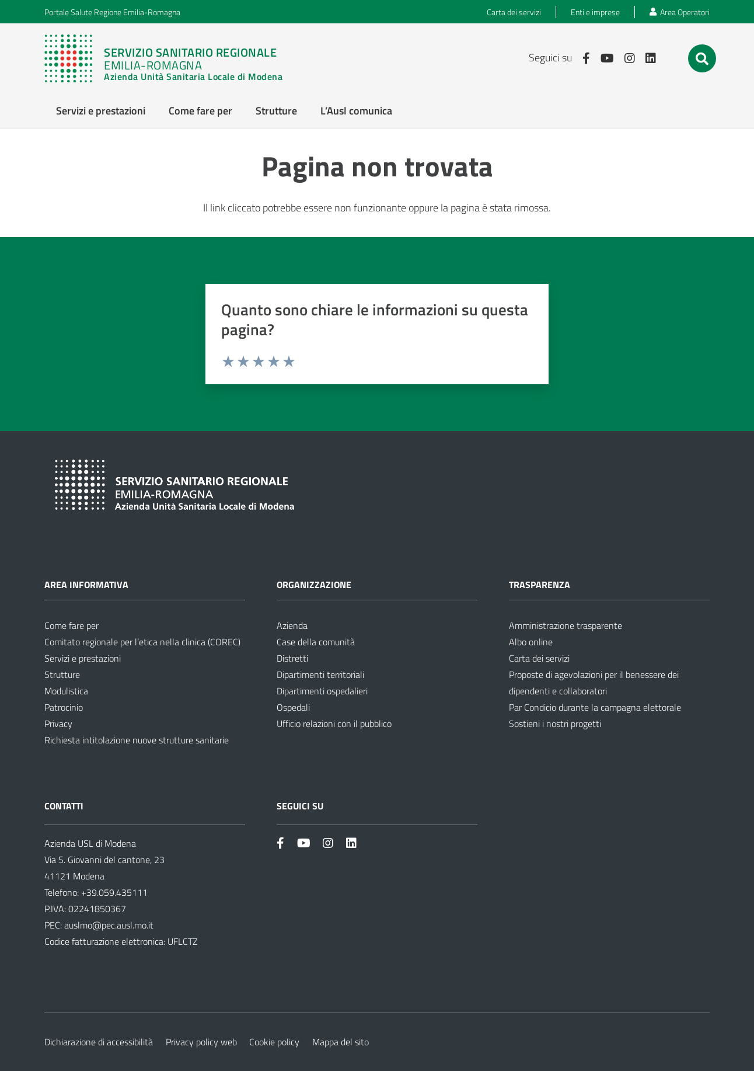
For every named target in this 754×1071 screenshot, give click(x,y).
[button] (702, 59)
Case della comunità (316, 642)
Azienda (292, 625)
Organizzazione (314, 585)
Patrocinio (63, 707)
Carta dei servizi (539, 658)
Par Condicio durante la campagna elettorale (595, 707)
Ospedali (293, 707)
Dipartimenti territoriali (320, 674)
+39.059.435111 (113, 892)
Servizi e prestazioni (82, 658)
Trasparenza (539, 585)
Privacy (58, 724)
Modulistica (66, 691)
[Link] (163, 58)
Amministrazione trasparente (565, 625)
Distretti (292, 658)
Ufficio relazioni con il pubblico (334, 724)
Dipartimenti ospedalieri (322, 691)
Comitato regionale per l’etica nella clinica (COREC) (142, 642)
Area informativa (86, 585)
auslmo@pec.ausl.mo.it (108, 925)
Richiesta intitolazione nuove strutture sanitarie (136, 740)
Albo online (531, 642)
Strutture (62, 674)
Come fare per (71, 625)
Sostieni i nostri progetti (555, 724)
